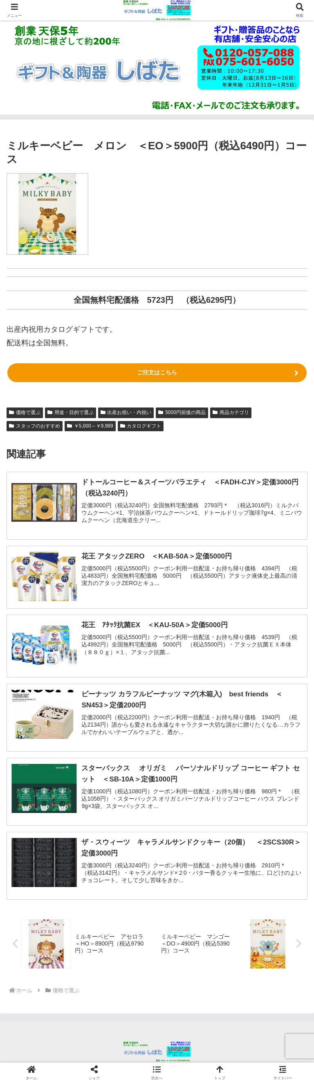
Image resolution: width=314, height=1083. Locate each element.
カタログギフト (140, 426)
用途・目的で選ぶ (70, 412)
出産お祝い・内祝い (126, 412)
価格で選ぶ (24, 412)
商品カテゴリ (231, 412)
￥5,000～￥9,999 (90, 426)
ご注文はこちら (157, 372)
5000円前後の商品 (182, 412)
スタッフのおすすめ (34, 426)
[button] (156, 1073)
